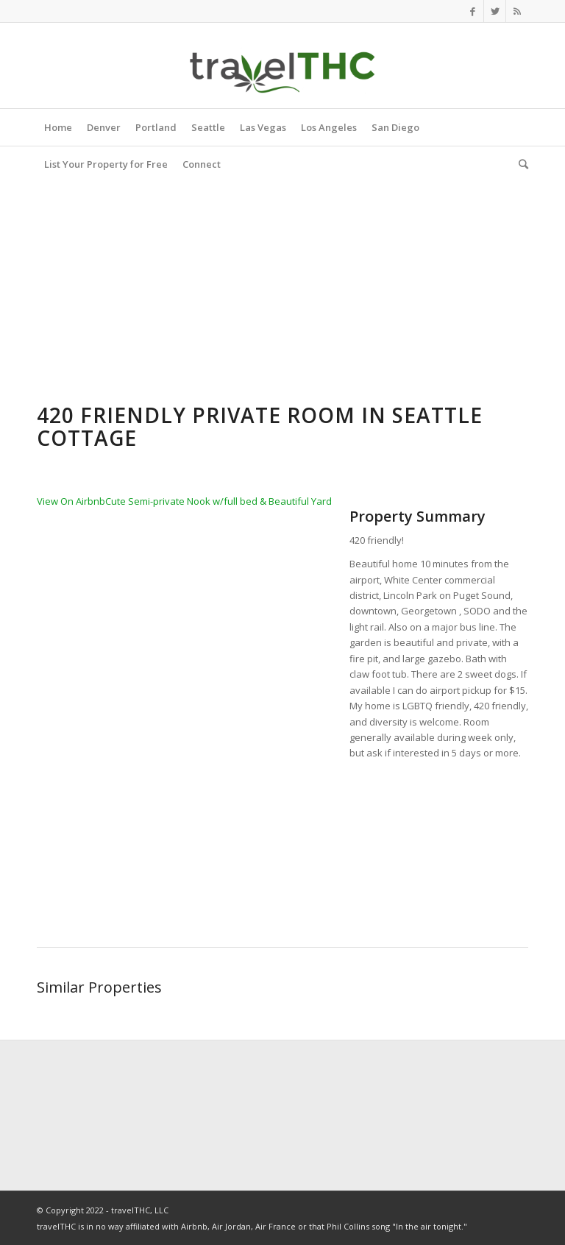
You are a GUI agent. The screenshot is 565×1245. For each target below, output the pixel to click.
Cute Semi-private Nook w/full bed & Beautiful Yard (218, 501)
